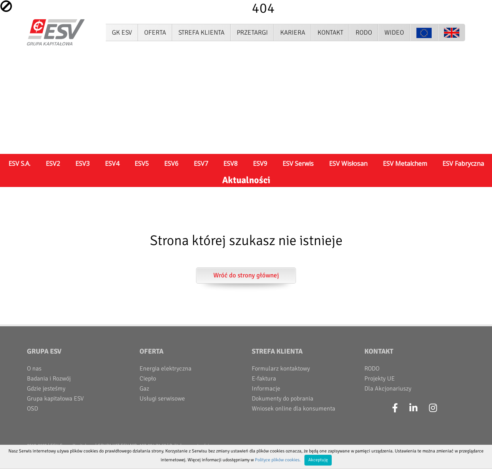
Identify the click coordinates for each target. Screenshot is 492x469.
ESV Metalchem (405, 163)
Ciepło (148, 378)
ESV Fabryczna (463, 163)
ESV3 (82, 163)
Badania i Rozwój (49, 378)
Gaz (144, 388)
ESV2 (53, 163)
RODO (371, 368)
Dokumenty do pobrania (282, 398)
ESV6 (171, 163)
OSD (32, 408)
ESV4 (112, 163)
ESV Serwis (298, 163)
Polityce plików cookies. (278, 460)
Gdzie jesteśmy (46, 388)
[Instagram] (433, 408)
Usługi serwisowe (162, 398)
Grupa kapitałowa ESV (55, 398)
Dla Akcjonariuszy (387, 388)
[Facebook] (395, 408)
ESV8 (230, 163)
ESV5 (142, 163)
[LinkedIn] (413, 408)
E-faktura (264, 378)
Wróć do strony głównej (246, 275)
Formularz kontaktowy (281, 368)
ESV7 (201, 163)
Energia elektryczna (165, 368)
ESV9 (260, 163)
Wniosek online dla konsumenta (293, 408)
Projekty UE (379, 378)
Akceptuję (318, 460)
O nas (34, 368)
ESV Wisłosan (348, 163)
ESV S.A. (19, 163)
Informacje (266, 388)
